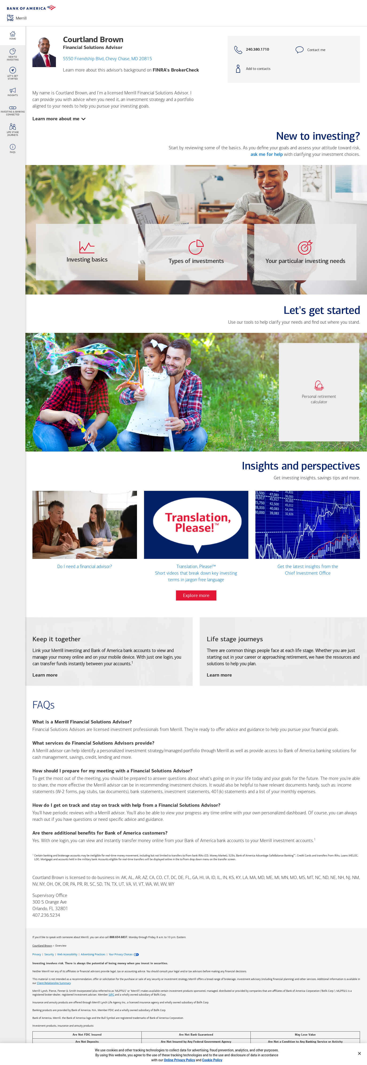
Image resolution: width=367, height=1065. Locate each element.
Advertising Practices (93, 954)
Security (49, 954)
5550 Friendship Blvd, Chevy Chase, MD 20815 (107, 59)
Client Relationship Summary (53, 983)
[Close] (359, 1053)
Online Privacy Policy (179, 1060)
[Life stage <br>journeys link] (12, 130)
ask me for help (267, 154)
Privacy (36, 954)
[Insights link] (12, 92)
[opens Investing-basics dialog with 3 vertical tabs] (87, 252)
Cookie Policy (212, 1060)
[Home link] (12, 35)
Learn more (45, 675)
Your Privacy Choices (121, 954)
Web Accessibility (67, 954)
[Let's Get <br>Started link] (12, 73)
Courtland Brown (42, 945)
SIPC (111, 994)
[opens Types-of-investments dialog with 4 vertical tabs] (196, 252)
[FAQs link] (12, 148)
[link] (319, 392)
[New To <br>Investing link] (12, 54)
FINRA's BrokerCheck (176, 70)
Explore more (196, 595)
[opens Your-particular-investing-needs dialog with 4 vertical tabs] (305, 252)
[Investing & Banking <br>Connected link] (12, 111)
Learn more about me (59, 118)
